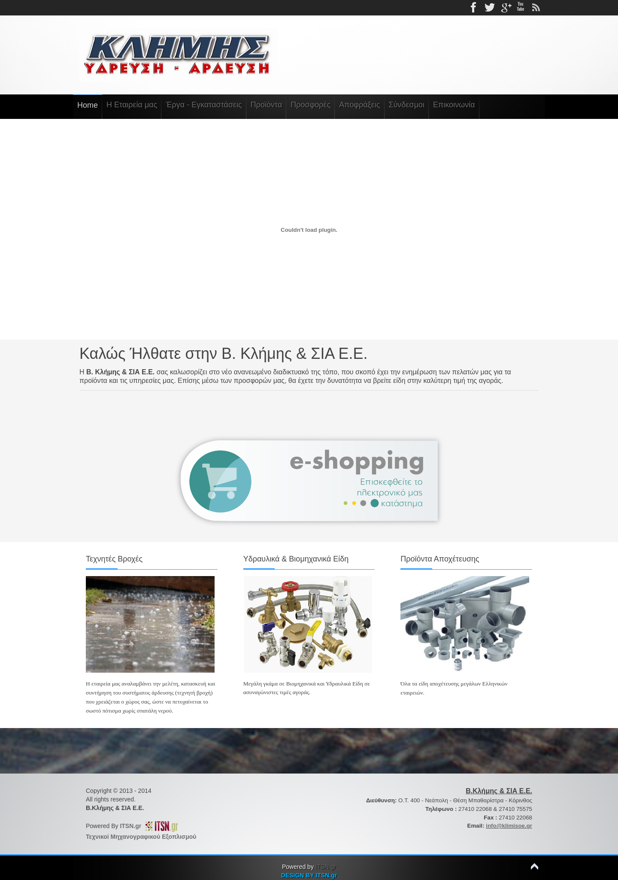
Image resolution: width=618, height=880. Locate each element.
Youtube (520, 7)
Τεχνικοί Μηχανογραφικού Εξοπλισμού (141, 836)
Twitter (489, 7)
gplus (505, 7)
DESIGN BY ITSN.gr (309, 875)
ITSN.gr (132, 825)
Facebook (474, 7)
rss (536, 7)
